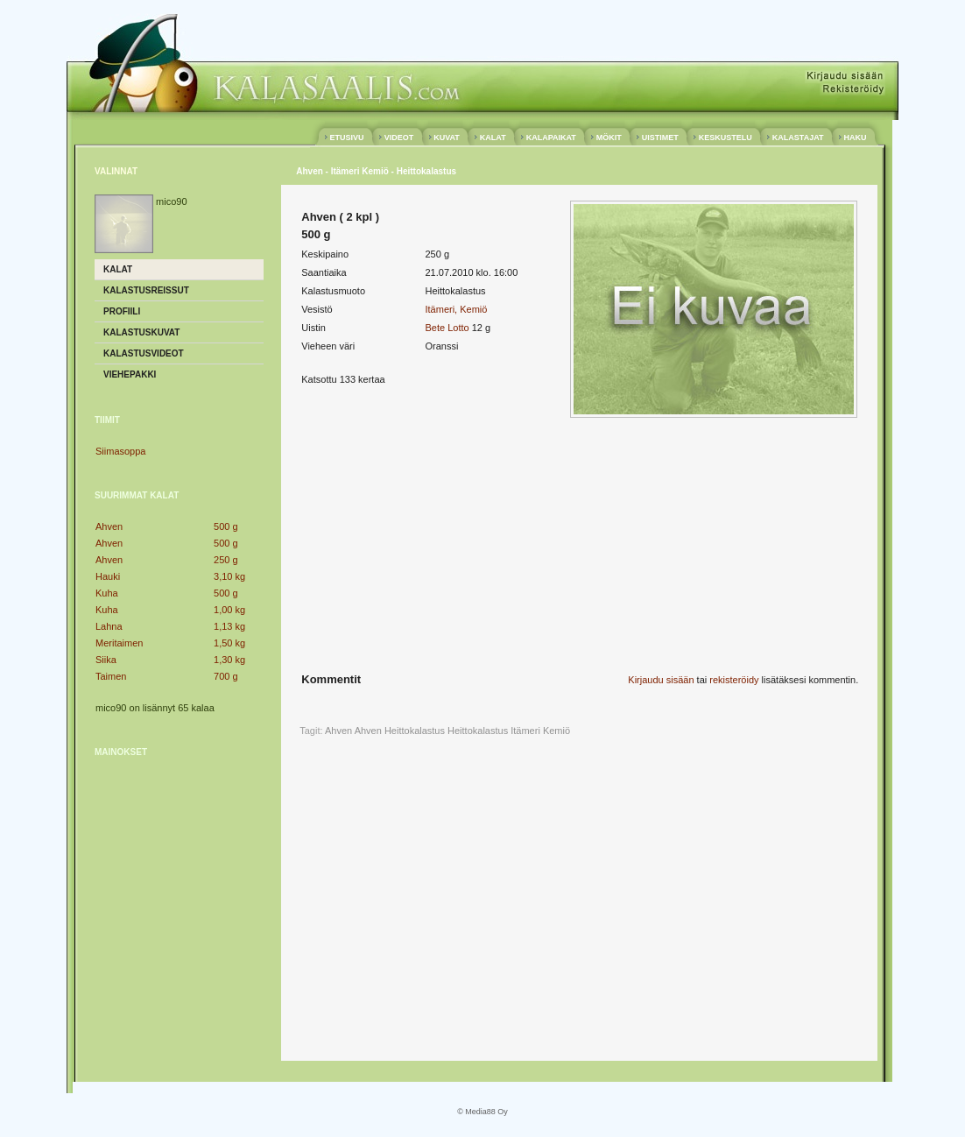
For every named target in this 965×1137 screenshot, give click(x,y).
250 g (226, 559)
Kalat (117, 269)
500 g (226, 526)
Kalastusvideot (143, 353)
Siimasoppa (120, 451)
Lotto (457, 327)
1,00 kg (229, 609)
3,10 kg (229, 576)
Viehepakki (129, 374)
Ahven (109, 526)
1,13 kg (229, 626)
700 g (226, 676)
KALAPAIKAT (551, 137)
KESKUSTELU (725, 137)
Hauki (107, 576)
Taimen (110, 676)
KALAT (492, 137)
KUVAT (447, 137)
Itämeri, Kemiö (456, 309)
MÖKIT (608, 137)
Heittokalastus (477, 730)
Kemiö (556, 730)
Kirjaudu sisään (661, 679)
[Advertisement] (179, 880)
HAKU (855, 137)
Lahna (109, 626)
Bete (435, 327)
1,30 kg (229, 659)
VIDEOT (399, 137)
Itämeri (525, 730)
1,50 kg (229, 643)
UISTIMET (659, 137)
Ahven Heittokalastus (400, 730)
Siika (105, 659)
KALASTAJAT (798, 137)
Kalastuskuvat (141, 332)
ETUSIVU (347, 137)
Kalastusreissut (146, 290)
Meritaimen (119, 643)
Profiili (121, 311)
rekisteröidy (733, 679)
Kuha (106, 593)
